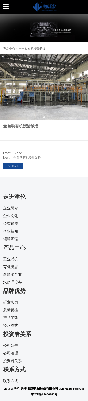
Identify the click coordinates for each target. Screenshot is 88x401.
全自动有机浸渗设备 (27, 157)
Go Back (13, 166)
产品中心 (9, 49)
